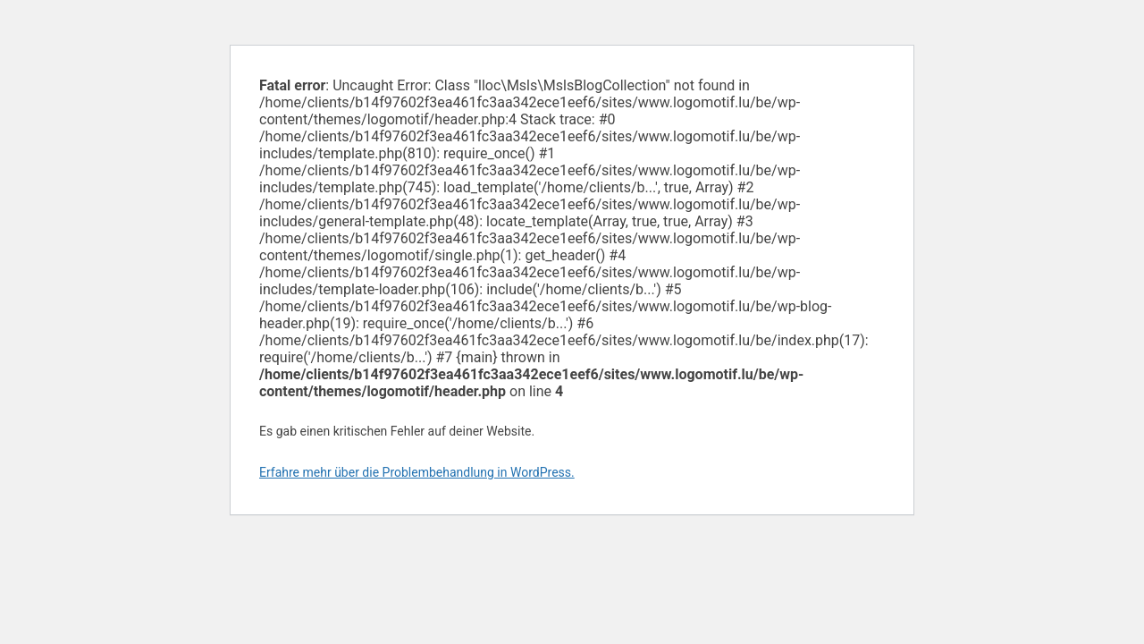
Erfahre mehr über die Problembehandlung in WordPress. (417, 472)
